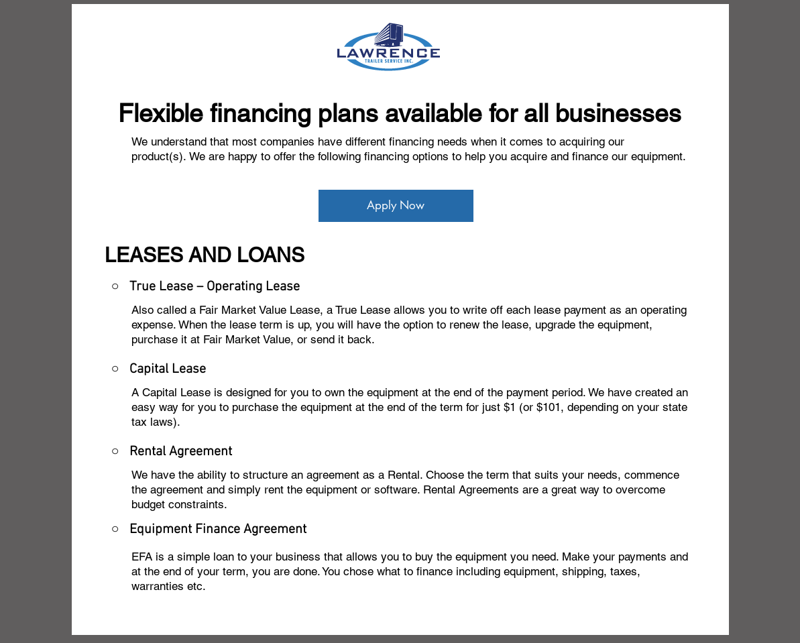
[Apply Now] (396, 206)
